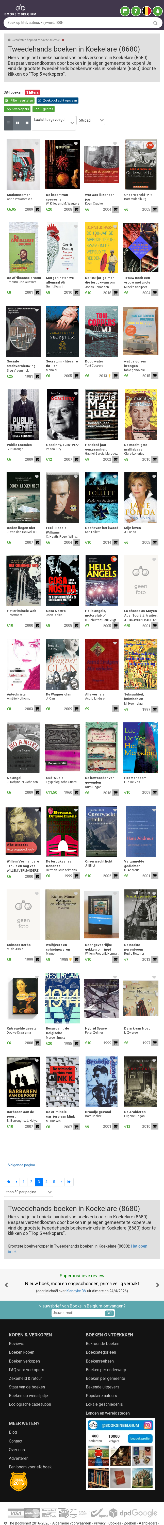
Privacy (100, 1509)
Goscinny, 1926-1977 (62, 431)
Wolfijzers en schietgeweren (58, 933)
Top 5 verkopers (61, 100)
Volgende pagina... (22, 1151)
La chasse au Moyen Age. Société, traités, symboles (141, 599)
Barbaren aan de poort (20, 1100)
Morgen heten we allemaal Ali (60, 266)
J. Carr (50, 684)
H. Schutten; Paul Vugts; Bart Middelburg (102, 606)
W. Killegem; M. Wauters (62, 189)
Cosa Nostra (56, 597)
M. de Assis (15, 935)
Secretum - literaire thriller (62, 349)
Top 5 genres (87, 100)
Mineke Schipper (135, 273)
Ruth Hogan (93, 773)
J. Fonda (130, 518)
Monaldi (51, 356)
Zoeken (130, 1509)
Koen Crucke (94, 189)
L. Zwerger (131, 1018)
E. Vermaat (14, 601)
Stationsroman (18, 181)
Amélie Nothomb (18, 684)
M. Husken (53, 1107)
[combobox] (56, 112)
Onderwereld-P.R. (138, 181)
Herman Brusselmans (61, 856)
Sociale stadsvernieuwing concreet (21, 350)
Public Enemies (19, 431)
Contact (15, 1427)
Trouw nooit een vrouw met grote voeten (137, 266)
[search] (155, 23)
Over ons (17, 1435)
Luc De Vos (132, 768)
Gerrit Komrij (54, 272)
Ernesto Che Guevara (22, 268)
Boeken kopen (21, 1338)
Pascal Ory (53, 435)
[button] (6, 1271)
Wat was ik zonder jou (99, 183)
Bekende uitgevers (102, 1373)
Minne (50, 939)
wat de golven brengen (135, 349)
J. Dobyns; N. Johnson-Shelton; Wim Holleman (24, 768)
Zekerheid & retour (25, 1364)
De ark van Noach (138, 1014)
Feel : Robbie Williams (56, 516)
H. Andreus (132, 856)
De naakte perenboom (133, 933)
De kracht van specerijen (57, 183)
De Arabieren (135, 1098)
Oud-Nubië (54, 764)
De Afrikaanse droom (24, 264)
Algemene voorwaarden (71, 1509)
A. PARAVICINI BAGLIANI (140, 606)
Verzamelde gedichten (134, 850)
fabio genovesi (134, 356)
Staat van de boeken (27, 1373)
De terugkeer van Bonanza (60, 850)
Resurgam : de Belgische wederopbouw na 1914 (60, 1017)
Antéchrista (16, 680)
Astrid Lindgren (95, 684)
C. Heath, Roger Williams (63, 522)
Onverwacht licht (98, 847)
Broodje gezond (98, 1098)
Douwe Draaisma (19, 1018)
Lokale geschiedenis (104, 1390)
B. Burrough (15, 435)
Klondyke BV (76, 1277)
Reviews (16, 1329)
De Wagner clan (58, 680)
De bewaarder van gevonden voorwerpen (99, 766)
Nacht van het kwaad (101, 514)
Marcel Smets (55, 1023)
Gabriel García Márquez (101, 439)
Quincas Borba (19, 931)
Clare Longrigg (134, 439)
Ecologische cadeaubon (30, 1390)
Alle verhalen (96, 680)
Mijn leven (132, 514)
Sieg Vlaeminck (18, 356)
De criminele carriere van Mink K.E (60, 1100)
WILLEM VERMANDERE (23, 856)
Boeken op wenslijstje (28, 1382)
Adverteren (18, 1444)
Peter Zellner (94, 1018)
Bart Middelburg (135, 185)
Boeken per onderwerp (106, 1355)
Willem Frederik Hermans (102, 939)
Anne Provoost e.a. (20, 185)
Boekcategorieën (101, 1338)
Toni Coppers (94, 351)
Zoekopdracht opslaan (24, 100)
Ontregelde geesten (23, 1014)
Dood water (94, 347)
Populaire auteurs (101, 1382)
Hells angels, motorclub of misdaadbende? (98, 599)
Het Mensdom (135, 764)
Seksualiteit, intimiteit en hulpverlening (135, 683)
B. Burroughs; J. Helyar (23, 1106)
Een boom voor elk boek (30, 1453)
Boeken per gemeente (105, 1364)
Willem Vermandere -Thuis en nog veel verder (23, 850)
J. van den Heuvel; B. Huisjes (24, 518)
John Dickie (54, 601)
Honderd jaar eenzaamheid (96, 433)
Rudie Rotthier (134, 939)
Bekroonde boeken (102, 1329)
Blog (13, 1418)
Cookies (114, 1509)
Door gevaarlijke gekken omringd (98, 933)
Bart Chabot (93, 1102)
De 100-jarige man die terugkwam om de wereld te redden (101, 266)
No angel (14, 764)
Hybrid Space (96, 1014)
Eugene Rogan (134, 1102)
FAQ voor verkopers (26, 1355)
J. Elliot (90, 851)
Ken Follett (92, 518)
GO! (109, 1299)
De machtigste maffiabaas (135, 433)
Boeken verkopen (24, 1347)
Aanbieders (148, 1509)
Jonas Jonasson (97, 273)
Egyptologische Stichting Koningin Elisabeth (63, 768)
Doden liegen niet (21, 514)
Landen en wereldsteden (108, 1399)
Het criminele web (21, 597)
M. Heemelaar (134, 689)
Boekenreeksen (100, 1347)
